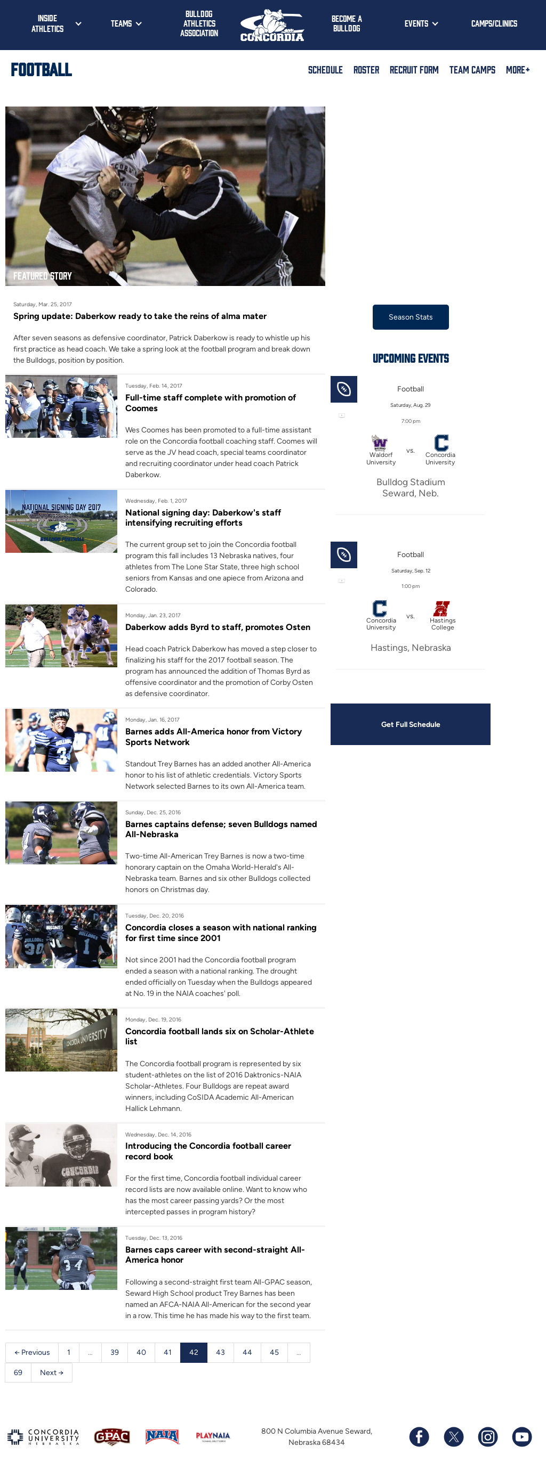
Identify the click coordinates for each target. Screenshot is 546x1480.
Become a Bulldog (347, 23)
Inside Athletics (47, 23)
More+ (518, 69)
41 (168, 1353)
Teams (121, 23)
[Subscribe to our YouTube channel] (521, 1439)
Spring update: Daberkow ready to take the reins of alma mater (140, 315)
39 (115, 1353)
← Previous (32, 1353)
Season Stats (411, 317)
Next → (51, 1373)
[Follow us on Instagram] (487, 1439)
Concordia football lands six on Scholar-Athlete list (221, 1037)
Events (416, 23)
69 (18, 1373)
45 (274, 1353)
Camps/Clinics (494, 23)
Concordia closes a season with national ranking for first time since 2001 (206, 933)
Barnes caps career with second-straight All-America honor (215, 1255)
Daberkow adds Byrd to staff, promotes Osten (218, 627)
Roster (366, 69)
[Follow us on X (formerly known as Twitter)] (453, 1439)
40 (142, 1353)
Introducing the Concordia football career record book (209, 1152)
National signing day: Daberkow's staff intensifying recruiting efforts (203, 517)
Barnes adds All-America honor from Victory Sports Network (214, 737)
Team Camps (472, 69)
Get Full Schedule (410, 724)
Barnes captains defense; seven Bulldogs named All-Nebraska (206, 829)
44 (248, 1353)
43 (221, 1353)
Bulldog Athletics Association (199, 23)
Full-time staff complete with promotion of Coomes (212, 402)
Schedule (325, 69)
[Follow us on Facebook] (419, 1439)
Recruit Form (414, 69)
